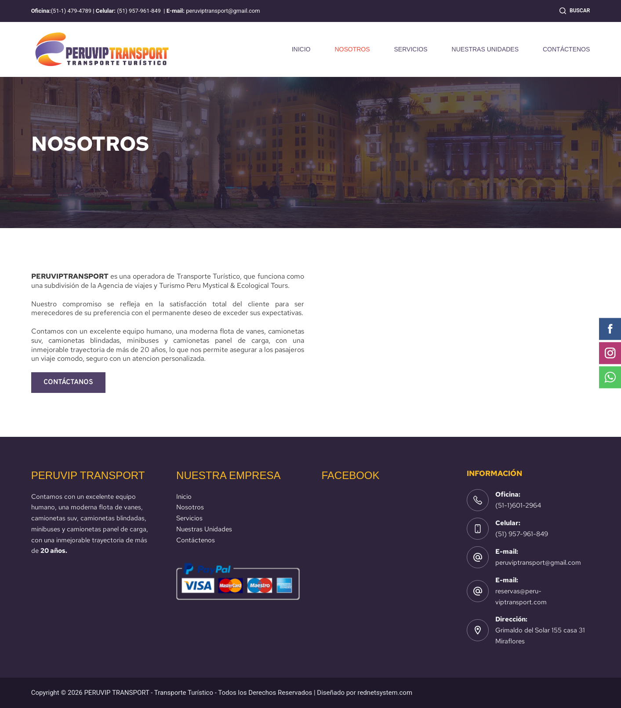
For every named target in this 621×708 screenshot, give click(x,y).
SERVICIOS (411, 49)
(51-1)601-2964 (518, 505)
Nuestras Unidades (204, 529)
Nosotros (190, 507)
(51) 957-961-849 (521, 534)
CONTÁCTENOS (566, 49)
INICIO (301, 49)
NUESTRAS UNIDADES (485, 49)
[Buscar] (574, 11)
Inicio (184, 496)
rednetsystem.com (384, 693)
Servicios (189, 518)
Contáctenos (195, 540)
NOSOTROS (352, 49)
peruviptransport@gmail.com (538, 562)
